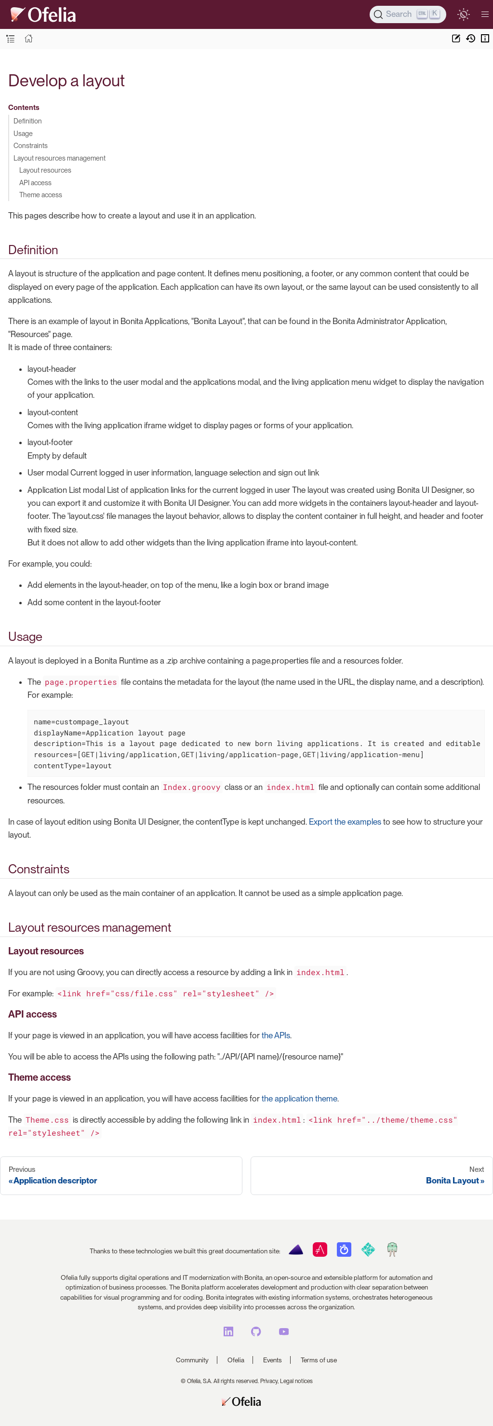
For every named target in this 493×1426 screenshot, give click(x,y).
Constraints (30, 145)
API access (35, 182)
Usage (23, 133)
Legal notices (296, 1381)
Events (272, 1360)
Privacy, (269, 1381)
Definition (27, 121)
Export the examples (345, 822)
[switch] (463, 14)
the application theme (299, 1098)
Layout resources (45, 170)
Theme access (40, 194)
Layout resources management (59, 158)
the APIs (276, 1035)
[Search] (408, 14)
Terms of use (319, 1360)
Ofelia (235, 1360)
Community (192, 1360)
